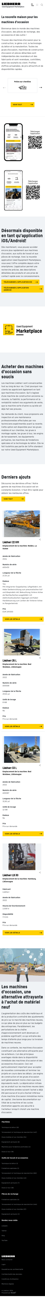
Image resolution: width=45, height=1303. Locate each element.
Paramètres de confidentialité (12, 1269)
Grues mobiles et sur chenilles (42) (14, 1178)
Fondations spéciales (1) (10, 1168)
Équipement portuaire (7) (11, 1183)
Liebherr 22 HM (20, 545)
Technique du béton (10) (10, 1127)
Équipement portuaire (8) (11, 1142)
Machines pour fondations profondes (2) (16, 1147)
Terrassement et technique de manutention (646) (19, 1204)
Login (3, 1264)
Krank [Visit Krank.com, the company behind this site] (13, 1293)
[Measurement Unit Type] (32, 5)
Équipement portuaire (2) (11, 1214)
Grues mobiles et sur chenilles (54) (14, 1137)
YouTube (5, 1240)
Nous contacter (7, 1259)
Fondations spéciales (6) (10, 1199)
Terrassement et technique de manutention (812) (19, 1173)
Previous (5, 88)
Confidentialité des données (12, 1274)
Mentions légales (8, 1284)
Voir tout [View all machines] (17, 105)
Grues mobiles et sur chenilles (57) (14, 1209)
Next (40, 87)
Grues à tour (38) (8, 1188)
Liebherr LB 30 (20, 878)
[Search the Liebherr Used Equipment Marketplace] (41, 5)
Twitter (4, 1231)
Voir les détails (12, 619)
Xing (3, 1235)
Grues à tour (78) (8, 1152)
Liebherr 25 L (20, 663)
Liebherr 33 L (20, 771)
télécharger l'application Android (16, 289)
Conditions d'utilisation (10, 1279)
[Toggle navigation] (37, 5)
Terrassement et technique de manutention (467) (19, 1132)
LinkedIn (5, 1226)
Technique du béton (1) (10, 1163)
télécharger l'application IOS (18, 282)
